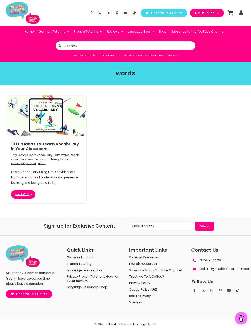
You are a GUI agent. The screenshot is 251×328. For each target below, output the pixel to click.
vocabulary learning (57, 159)
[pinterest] (117, 13)
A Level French (155, 55)
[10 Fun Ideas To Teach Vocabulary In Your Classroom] (46, 115)
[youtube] (125, 13)
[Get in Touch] (207, 13)
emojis (23, 155)
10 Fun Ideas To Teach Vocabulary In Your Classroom (45, 146)
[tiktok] (134, 13)
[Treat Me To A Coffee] (164, 13)
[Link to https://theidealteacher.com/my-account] (241, 12)
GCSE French (133, 55)
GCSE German (111, 55)
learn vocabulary (40, 155)
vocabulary (35, 159)
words (42, 163)
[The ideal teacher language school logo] (23, 3)
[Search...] (126, 45)
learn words (61, 155)
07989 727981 (211, 260)
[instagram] (108, 13)
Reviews (173, 55)
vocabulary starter (23, 163)
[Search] (60, 45)
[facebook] (91, 13)
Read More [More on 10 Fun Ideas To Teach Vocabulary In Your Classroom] (22, 194)
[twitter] (99, 13)
